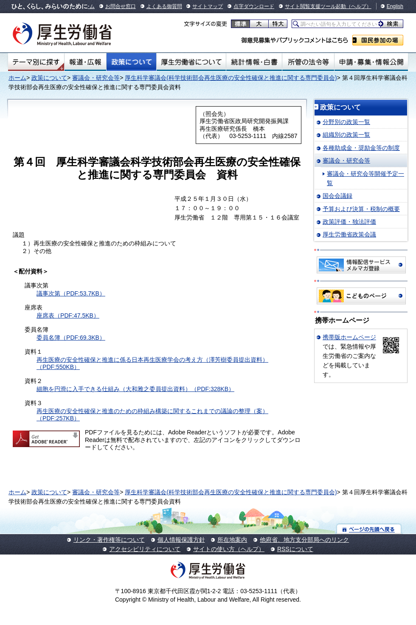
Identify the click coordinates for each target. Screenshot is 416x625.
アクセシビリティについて (144, 549)
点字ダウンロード (253, 6)
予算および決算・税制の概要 (361, 209)
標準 (240, 24)
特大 (278, 24)
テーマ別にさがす (36, 62)
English (395, 6)
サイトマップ (207, 6)
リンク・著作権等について (109, 539)
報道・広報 (85, 62)
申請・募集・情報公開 (371, 62)
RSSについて (295, 549)
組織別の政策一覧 (346, 134)
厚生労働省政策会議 (349, 234)
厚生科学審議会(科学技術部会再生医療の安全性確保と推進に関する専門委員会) (231, 77)
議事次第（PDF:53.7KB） (71, 293)
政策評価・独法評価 (349, 221)
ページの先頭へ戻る (369, 529)
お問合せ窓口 (120, 6)
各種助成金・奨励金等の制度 (361, 147)
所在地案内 (232, 539)
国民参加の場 (377, 40)
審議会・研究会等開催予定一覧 (365, 178)
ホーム (17, 77)
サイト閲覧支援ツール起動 (315, 6)
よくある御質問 (164, 6)
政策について (131, 62)
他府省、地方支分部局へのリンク (304, 539)
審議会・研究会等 (96, 77)
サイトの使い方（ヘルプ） (228, 549)
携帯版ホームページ (349, 337)
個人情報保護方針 (181, 539)
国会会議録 (337, 195)
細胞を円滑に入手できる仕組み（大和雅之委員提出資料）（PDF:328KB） (135, 389)
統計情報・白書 (254, 62)
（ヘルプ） (358, 6)
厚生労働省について (191, 62)
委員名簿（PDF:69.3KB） (71, 337)
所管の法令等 (308, 62)
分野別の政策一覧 (346, 121)
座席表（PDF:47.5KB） (68, 315)
